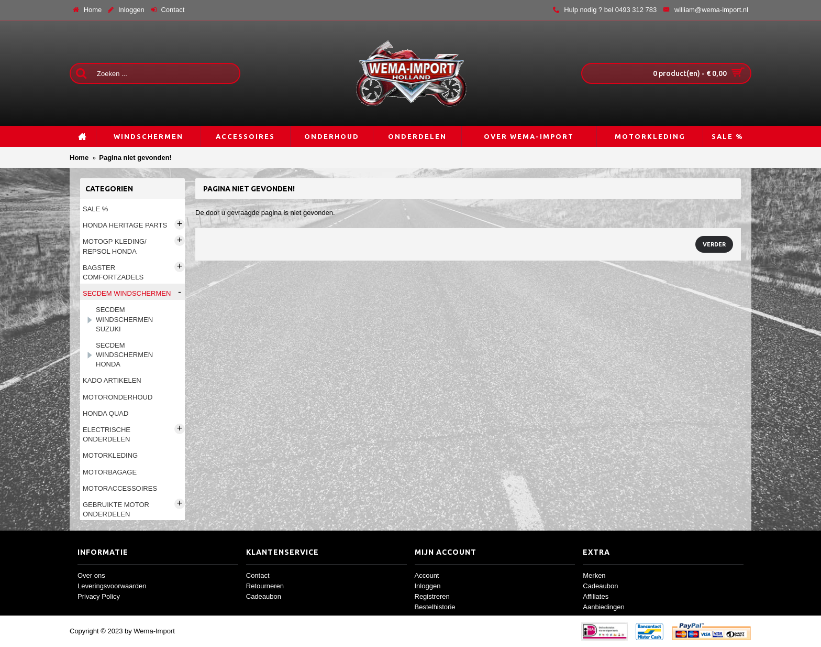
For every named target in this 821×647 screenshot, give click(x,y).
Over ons (91, 575)
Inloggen (428, 586)
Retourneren (265, 586)
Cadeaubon (263, 596)
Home (79, 157)
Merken (594, 575)
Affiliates (595, 596)
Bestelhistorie (435, 607)
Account (427, 575)
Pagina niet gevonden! (135, 157)
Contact (258, 575)
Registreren (432, 596)
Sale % (95, 209)
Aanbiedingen (604, 607)
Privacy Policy (98, 596)
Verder (714, 244)
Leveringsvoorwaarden (112, 586)
